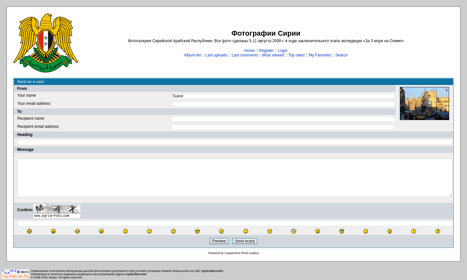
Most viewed (273, 55)
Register (266, 50)
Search (341, 55)
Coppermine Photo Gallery (241, 253)
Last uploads (216, 55)
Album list (192, 55)
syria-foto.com (212, 271)
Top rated (296, 55)
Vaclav (53, 277)
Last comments (245, 55)
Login (282, 50)
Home (250, 50)
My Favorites (320, 55)
